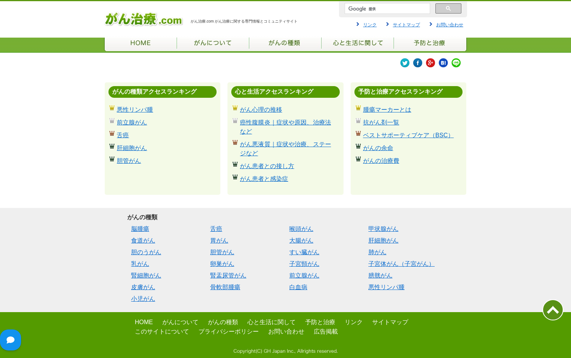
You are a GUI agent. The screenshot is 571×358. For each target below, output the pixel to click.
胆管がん (129, 161)
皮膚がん (143, 287)
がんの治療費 (381, 161)
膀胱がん (380, 275)
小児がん (143, 299)
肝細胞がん (132, 148)
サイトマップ (406, 24)
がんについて (180, 322)
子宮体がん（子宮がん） (401, 264)
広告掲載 (326, 331)
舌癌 (123, 135)
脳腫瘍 (140, 229)
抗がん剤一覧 (381, 122)
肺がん (377, 252)
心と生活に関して (271, 322)
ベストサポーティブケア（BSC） (408, 135)
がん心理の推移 (261, 109)
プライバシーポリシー (228, 331)
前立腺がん (132, 122)
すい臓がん (304, 252)
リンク (370, 24)
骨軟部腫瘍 (225, 287)
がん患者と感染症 (264, 179)
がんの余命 (378, 148)
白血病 (298, 287)
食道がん (143, 240)
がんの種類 (223, 322)
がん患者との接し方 (267, 166)
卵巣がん (222, 264)
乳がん (140, 264)
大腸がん (301, 240)
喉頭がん (301, 229)
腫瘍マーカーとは (387, 109)
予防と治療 (320, 322)
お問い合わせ (449, 24)
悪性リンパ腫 (135, 109)
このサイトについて (162, 331)
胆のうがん (146, 252)
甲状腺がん (383, 229)
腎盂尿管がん (228, 275)
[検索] (386, 9)
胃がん (219, 240)
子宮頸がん (304, 264)
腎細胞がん (146, 275)
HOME (144, 322)
